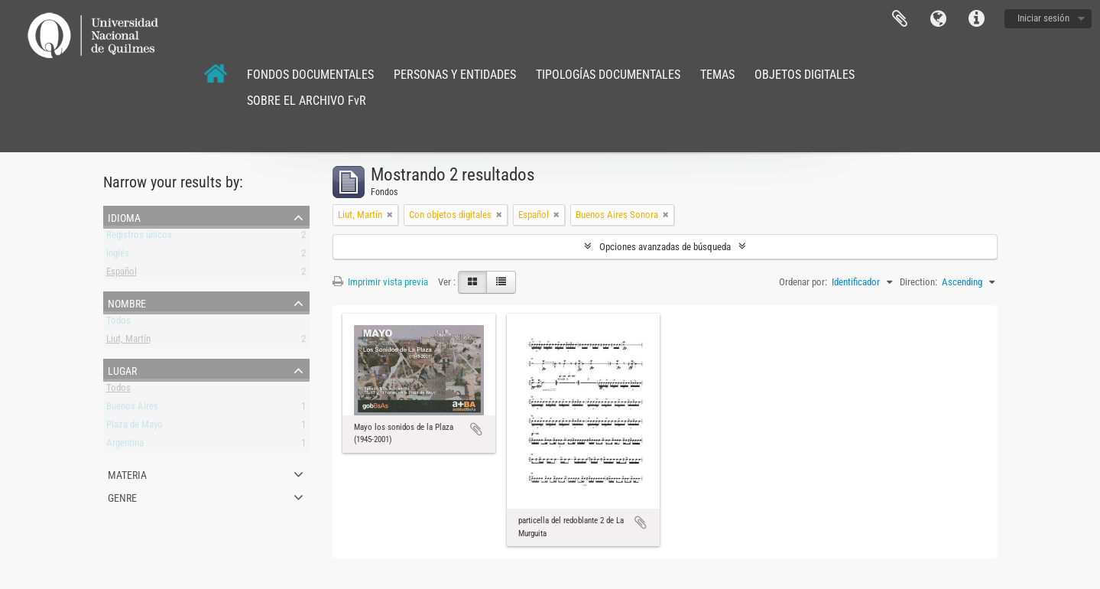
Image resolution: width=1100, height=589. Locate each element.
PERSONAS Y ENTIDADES (455, 74)
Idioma (938, 19)
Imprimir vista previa (380, 282)
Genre (122, 496)
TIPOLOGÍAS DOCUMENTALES (608, 74)
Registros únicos (139, 237)
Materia (127, 473)
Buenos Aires (132, 409)
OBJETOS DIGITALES (804, 74)
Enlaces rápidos (976, 19)
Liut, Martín (128, 341)
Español (121, 274)
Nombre (127, 302)
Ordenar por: (803, 282)
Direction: (918, 282)
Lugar (122, 369)
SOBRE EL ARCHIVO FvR (306, 100)
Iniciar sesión (1043, 18)
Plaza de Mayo (134, 427)
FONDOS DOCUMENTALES (310, 74)
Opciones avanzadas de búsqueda (665, 246)
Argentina (125, 445)
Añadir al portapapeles (476, 429)
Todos (118, 323)
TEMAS (717, 74)
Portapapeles (900, 19)
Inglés (117, 256)
